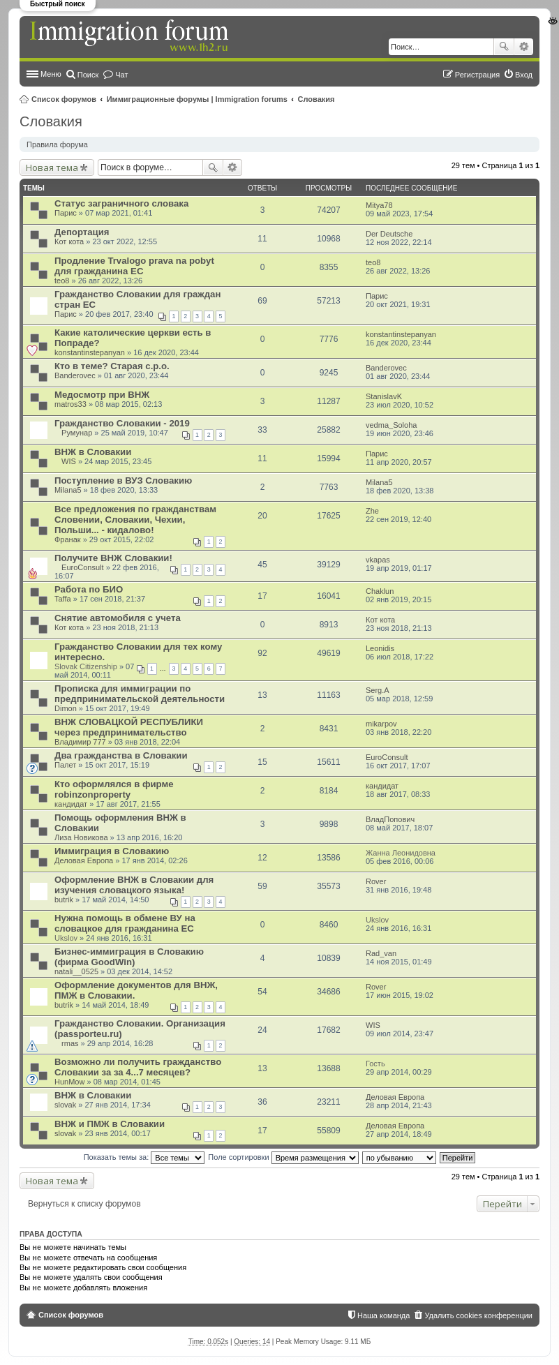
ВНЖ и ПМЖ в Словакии (109, 1124)
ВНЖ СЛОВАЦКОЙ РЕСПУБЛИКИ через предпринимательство (128, 727)
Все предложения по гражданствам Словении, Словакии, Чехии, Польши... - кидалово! (135, 519)
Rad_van (381, 953)
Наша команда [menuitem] (383, 1315)
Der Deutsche (389, 234)
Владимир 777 (80, 742)
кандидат (70, 804)
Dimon (65, 708)
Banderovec (75, 375)
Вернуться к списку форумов (84, 1204)
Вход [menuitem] (523, 74)
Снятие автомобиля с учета (117, 618)
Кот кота (69, 241)
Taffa (62, 599)
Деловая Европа (83, 860)
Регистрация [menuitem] (477, 74)
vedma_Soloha (391, 425)
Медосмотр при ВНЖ (101, 394)
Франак (67, 539)
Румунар (76, 432)
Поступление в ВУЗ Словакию (123, 480)
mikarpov (381, 723)
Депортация (82, 232)
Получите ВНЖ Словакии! (113, 558)
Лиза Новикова (81, 837)
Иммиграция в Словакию (111, 851)
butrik (63, 899)
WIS (68, 461)
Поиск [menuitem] (87, 74)
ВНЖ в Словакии (92, 1095)
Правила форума (57, 144)
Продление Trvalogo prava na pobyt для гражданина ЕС (134, 265)
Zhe (372, 511)
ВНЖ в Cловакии (92, 452)
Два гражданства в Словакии (121, 755)
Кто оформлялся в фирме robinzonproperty (114, 789)
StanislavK (384, 396)
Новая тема (52, 167)
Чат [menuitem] (121, 74)
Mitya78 (379, 205)
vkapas (378, 559)
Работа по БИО (88, 589)
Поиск (503, 46)
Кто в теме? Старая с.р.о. (112, 366)
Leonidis (380, 648)
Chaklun (380, 591)
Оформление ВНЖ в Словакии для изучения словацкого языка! (134, 884)
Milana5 (68, 490)
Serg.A (377, 690)
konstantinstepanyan (89, 352)
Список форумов (63, 99)
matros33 (70, 404)
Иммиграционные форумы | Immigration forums (197, 99)
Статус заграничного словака (121, 203)
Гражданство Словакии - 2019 (122, 423)
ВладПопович (390, 819)
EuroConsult (82, 567)
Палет (65, 765)
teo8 (61, 280)
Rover (376, 881)
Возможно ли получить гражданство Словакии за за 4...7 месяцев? (137, 1067)
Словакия (316, 99)
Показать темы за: (144, 1157)
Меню (50, 74)
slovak (65, 1105)
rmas (69, 1043)
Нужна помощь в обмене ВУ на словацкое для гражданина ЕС (124, 923)
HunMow (69, 1081)
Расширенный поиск (523, 46)
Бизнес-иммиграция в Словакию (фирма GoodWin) (129, 956)
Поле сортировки (283, 1157)
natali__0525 (76, 971)
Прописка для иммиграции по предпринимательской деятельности (139, 693)
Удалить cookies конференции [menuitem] (478, 1315)
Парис (65, 213)
